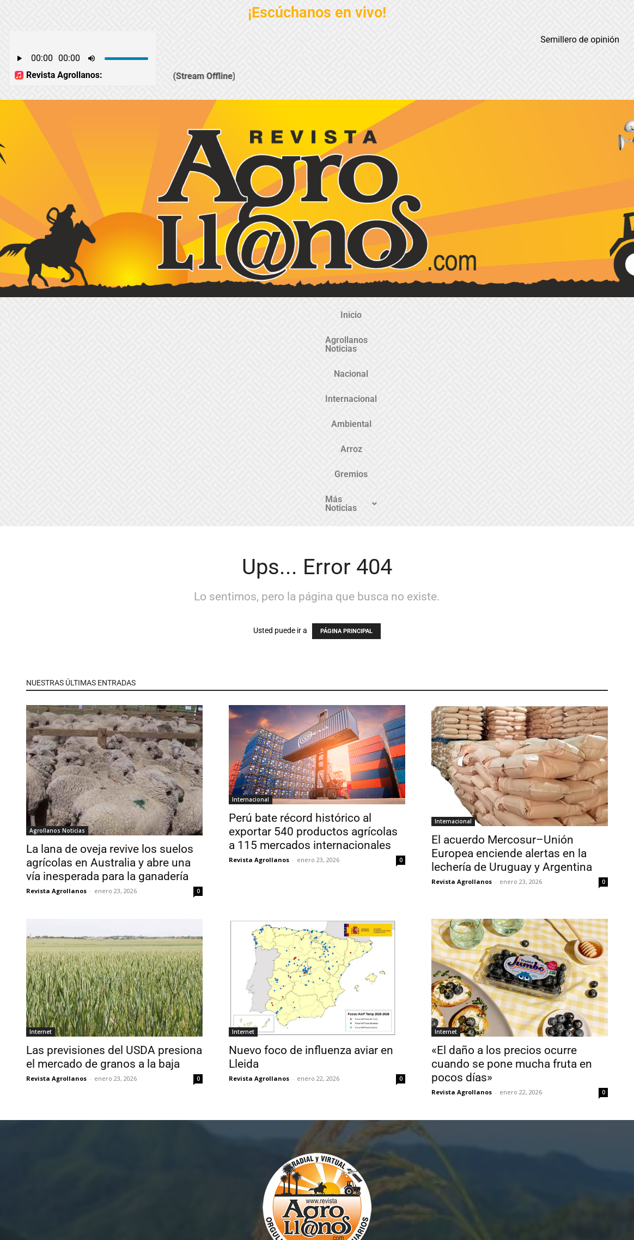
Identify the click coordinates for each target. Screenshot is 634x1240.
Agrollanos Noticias (165, 315)
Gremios (450, 315)
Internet (40, 838)
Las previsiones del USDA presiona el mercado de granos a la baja (114, 864)
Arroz (406, 315)
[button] (513, 315)
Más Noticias (513, 315)
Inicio (100, 315)
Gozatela (165, 1231)
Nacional (237, 315)
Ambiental (359, 315)
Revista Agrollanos (56, 698)
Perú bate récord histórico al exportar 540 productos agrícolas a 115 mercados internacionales (313, 638)
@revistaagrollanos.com (340, 1140)
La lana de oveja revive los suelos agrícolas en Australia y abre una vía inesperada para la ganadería (109, 669)
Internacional (296, 315)
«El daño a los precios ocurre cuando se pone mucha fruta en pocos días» (511, 871)
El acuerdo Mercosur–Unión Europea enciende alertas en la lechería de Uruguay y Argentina (511, 660)
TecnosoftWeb (266, 1222)
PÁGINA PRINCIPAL (346, 438)
